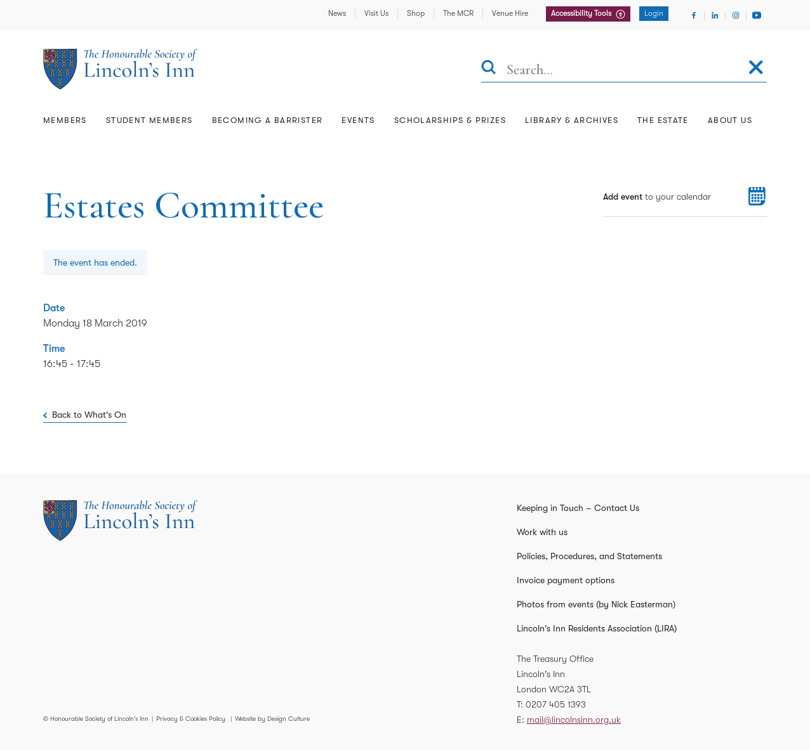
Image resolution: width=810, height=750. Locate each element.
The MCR (458, 13)
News (337, 13)
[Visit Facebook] (694, 15)
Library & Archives (571, 120)
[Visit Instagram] (736, 15)
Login (653, 13)
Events (358, 120)
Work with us (542, 532)
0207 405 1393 (556, 704)
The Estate (663, 120)
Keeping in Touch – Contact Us (578, 508)
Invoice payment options (565, 580)
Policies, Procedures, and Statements (589, 556)
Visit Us (376, 13)
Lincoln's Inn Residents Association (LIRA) (597, 628)
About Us (730, 120)
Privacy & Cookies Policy (190, 718)
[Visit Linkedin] (715, 15)
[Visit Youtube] (757, 15)
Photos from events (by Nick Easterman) (596, 604)
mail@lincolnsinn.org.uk (574, 719)
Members (65, 120)
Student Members (149, 120)
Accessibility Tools (582, 13)
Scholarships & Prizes (450, 120)
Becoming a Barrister (267, 120)
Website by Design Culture (272, 718)
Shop (416, 13)
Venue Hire (510, 13)
